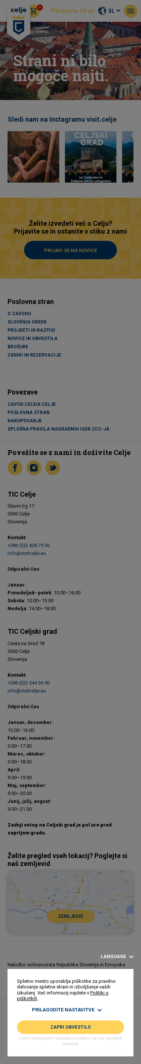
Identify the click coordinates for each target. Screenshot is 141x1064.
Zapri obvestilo (70, 1027)
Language (117, 956)
